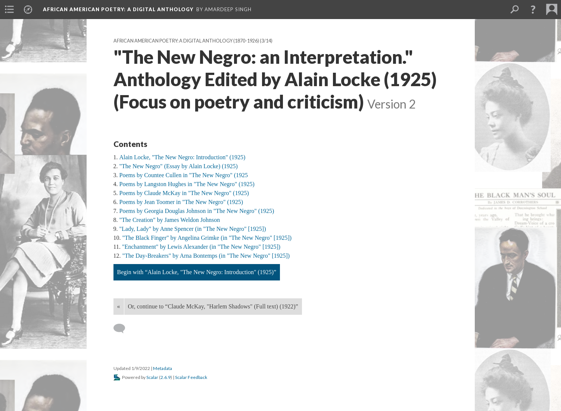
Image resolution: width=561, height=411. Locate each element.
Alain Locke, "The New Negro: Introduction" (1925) (182, 157)
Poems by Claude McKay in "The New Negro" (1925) (184, 193)
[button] (533, 9)
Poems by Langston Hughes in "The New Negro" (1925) (187, 184)
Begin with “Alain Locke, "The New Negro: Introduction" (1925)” (197, 272)
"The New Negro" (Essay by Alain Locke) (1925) (178, 166)
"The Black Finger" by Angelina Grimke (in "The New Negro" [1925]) (207, 238)
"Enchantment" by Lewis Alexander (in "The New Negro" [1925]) (201, 247)
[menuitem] (9, 9)
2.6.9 (165, 377)
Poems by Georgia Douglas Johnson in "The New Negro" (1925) (196, 211)
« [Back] (118, 306)
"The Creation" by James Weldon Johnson (169, 220)
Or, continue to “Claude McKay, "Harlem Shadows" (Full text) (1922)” (213, 306)
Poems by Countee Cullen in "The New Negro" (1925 (183, 175)
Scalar (152, 377)
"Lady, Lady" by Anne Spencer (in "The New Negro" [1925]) (192, 229)
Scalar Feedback (191, 377)
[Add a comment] (122, 328)
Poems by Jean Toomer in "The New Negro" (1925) (181, 202)
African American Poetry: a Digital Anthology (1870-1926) (186, 41)
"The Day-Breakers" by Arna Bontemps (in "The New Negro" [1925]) (206, 255)
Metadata (162, 368)
